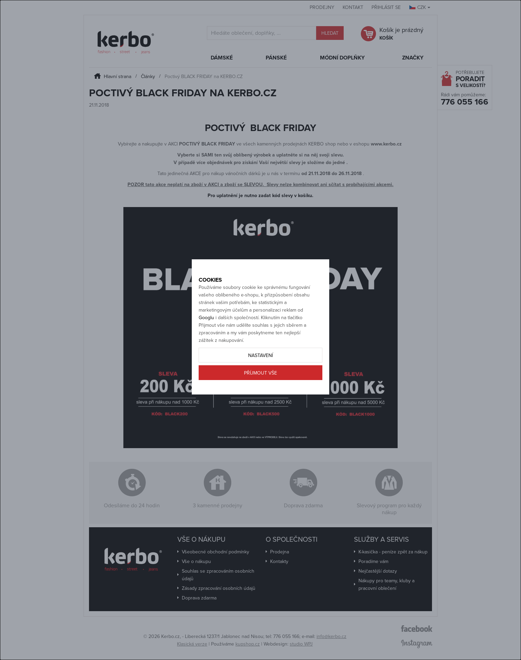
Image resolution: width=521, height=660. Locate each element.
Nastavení (260, 379)
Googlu (206, 341)
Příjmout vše (260, 397)
